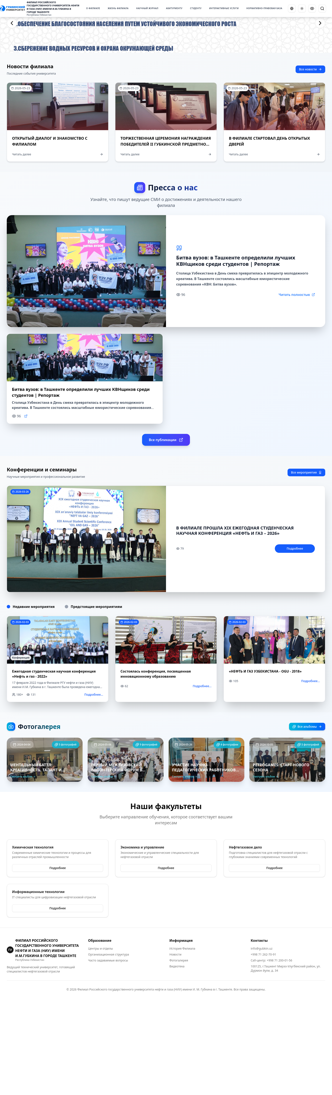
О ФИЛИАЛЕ (93, 8)
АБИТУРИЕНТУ (174, 8)
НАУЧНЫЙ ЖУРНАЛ (147, 8)
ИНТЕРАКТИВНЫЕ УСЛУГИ (224, 8)
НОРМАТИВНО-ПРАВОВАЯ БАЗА (264, 8)
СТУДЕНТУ (196, 8)
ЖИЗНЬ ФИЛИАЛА (118, 8)
